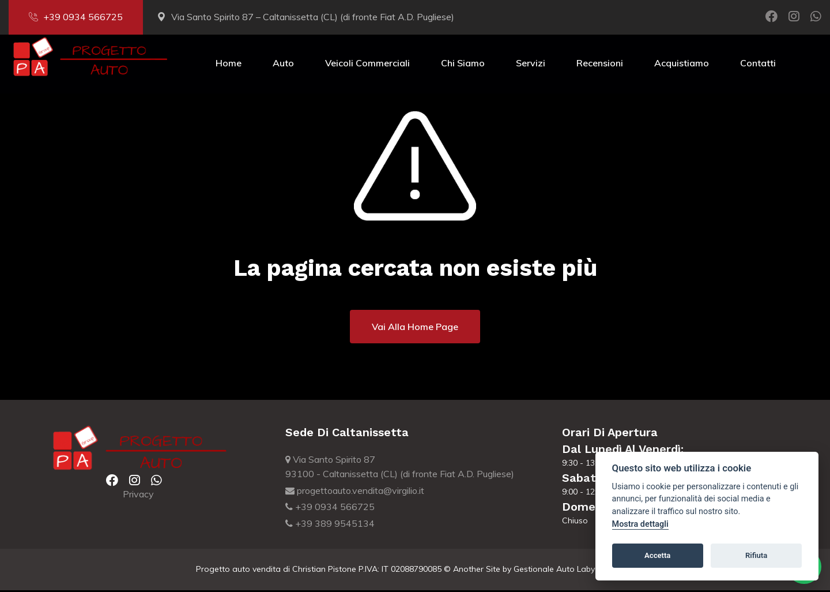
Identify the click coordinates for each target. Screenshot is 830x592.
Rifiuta (756, 555)
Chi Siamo (463, 64)
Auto (283, 64)
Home (229, 64)
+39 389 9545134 (330, 525)
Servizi (530, 64)
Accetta (657, 555)
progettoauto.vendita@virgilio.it (354, 492)
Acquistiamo (681, 64)
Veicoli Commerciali (367, 64)
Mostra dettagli (640, 524)
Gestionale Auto (544, 570)
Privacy (138, 495)
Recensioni (599, 64)
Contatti (758, 64)
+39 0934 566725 (76, 17)
